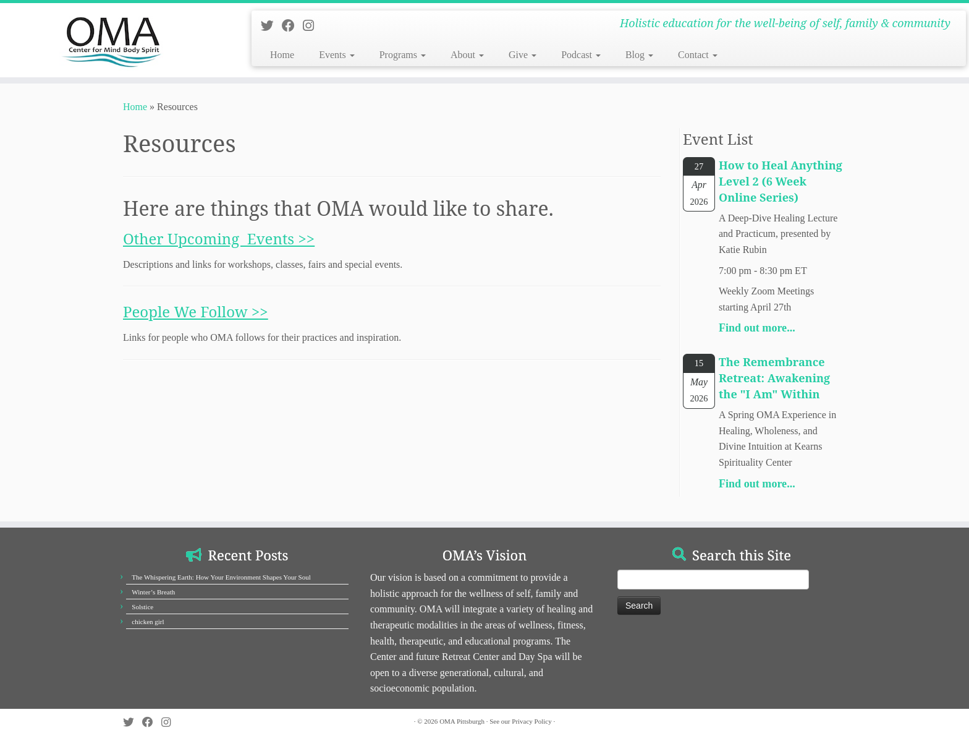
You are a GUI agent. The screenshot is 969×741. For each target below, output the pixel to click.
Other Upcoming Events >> (219, 238)
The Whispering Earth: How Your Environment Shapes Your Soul (221, 577)
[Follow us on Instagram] (312, 26)
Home (282, 54)
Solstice (142, 606)
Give (522, 54)
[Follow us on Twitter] (271, 26)
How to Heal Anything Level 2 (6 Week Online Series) (780, 181)
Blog (639, 54)
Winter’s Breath (153, 592)
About (467, 54)
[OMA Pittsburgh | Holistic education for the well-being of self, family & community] (112, 40)
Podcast (581, 54)
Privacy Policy (531, 721)
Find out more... (757, 328)
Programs (402, 54)
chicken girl (148, 621)
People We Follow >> (195, 311)
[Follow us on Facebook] (292, 26)
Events (337, 54)
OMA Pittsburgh (462, 721)
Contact (697, 54)
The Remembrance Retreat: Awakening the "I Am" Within (774, 377)
